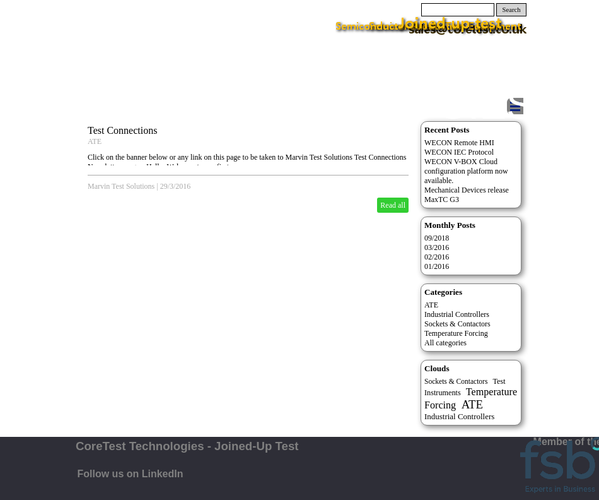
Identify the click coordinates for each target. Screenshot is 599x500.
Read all (392, 205)
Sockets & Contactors (457, 323)
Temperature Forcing (456, 333)
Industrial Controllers (456, 314)
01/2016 (436, 266)
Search (512, 9)
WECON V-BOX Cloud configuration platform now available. (466, 171)
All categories (445, 342)
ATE (95, 141)
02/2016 (436, 257)
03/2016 (436, 247)
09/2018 (436, 238)
